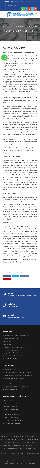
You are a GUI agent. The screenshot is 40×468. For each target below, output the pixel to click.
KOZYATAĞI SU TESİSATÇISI (11, 418)
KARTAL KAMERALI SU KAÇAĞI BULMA (13, 421)
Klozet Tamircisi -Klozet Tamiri (12, 356)
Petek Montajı (7, 344)
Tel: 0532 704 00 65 (8, 2)
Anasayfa (6, 26)
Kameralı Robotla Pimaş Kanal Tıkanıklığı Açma (17, 375)
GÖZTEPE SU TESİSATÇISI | (20, 439)
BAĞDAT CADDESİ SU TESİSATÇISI (13, 412)
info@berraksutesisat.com (16, 317)
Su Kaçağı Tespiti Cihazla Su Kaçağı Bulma (16, 336)
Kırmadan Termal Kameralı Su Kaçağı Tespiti (17, 372)
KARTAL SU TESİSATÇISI (9, 400)
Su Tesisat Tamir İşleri (9, 369)
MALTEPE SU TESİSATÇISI (10, 406)
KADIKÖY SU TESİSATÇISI (10, 403)
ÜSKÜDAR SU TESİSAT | (17, 454)
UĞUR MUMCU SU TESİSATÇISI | (21, 442)
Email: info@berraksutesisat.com (24, 2)
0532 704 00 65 (13, 306)
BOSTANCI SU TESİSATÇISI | (20, 451)
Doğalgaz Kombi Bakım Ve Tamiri (13, 353)
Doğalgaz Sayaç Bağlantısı (11, 350)
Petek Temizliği (7, 341)
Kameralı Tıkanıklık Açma (10, 338)
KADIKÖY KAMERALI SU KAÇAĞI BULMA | (13, 448)
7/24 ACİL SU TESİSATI (9, 5)
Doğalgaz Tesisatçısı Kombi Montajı (14, 347)
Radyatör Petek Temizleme (11, 384)
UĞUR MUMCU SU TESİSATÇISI (12, 415)
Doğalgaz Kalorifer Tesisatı (11, 381)
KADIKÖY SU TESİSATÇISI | (24, 436)
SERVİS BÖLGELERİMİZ (17, 26)
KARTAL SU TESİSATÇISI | (8, 436)
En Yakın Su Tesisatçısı (10, 390)
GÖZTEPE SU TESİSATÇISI (10, 409)
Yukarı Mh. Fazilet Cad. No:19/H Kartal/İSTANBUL (22, 296)
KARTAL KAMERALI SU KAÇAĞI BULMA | (23, 445)
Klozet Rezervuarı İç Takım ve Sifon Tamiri (16, 378)
